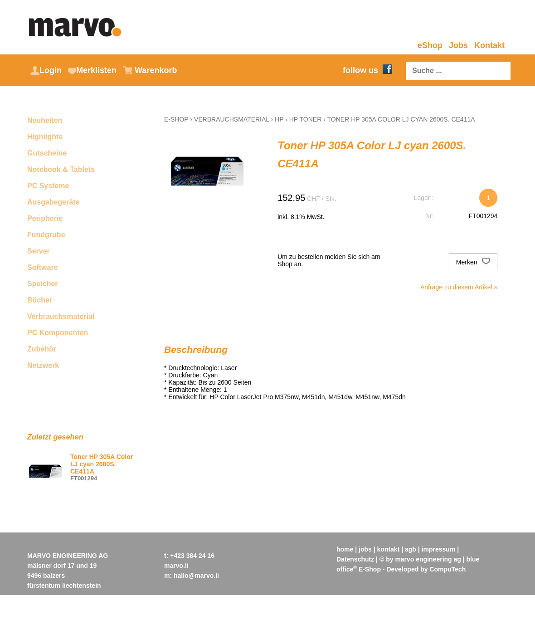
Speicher (42, 284)
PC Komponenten (57, 333)
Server (38, 251)
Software (42, 267)
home (344, 549)
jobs (365, 549)
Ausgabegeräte (53, 202)
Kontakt (489, 45)
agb (410, 549)
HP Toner (305, 119)
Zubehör (41, 349)
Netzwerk (43, 365)
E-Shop (176, 119)
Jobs (458, 45)
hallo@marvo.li (196, 575)
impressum (439, 549)
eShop (430, 45)
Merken (473, 262)
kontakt (388, 549)
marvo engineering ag (428, 559)
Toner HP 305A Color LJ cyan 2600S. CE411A (401, 119)
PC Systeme (48, 186)
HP (279, 119)
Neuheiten (44, 120)
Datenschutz (355, 559)
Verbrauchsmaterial (61, 316)
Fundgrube (46, 235)
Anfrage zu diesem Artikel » (458, 287)
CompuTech (447, 569)
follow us (367, 70)
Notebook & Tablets (61, 169)
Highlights (45, 137)
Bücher (39, 300)
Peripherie (45, 218)
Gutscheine (47, 153)
